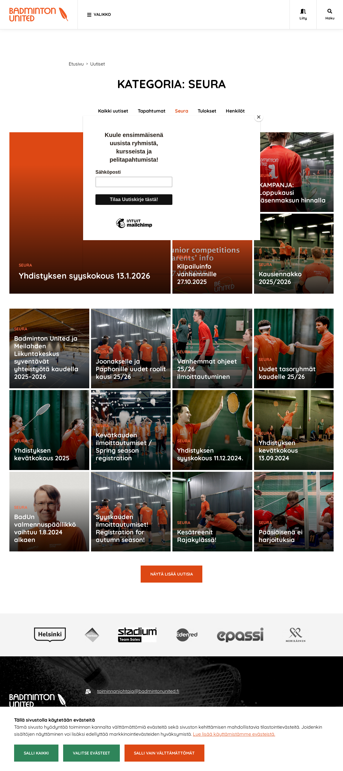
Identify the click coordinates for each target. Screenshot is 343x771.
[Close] (258, 117)
